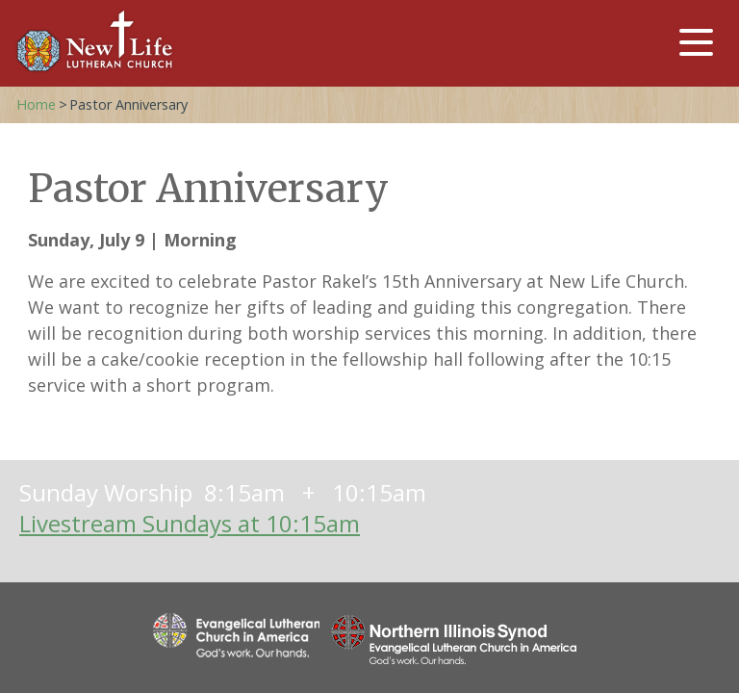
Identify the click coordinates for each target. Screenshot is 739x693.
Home (36, 104)
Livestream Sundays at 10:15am (189, 523)
